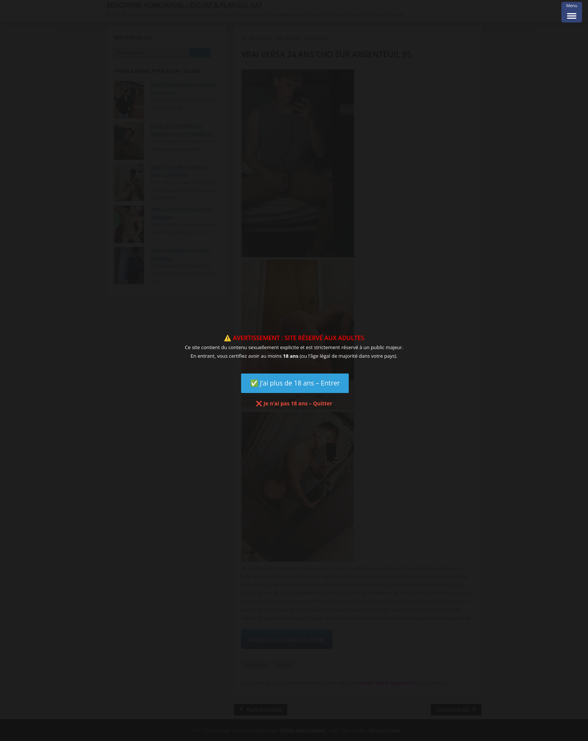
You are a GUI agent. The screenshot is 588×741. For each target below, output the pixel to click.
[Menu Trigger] (571, 12)
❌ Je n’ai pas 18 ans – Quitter (294, 403)
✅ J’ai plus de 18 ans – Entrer (295, 382)
